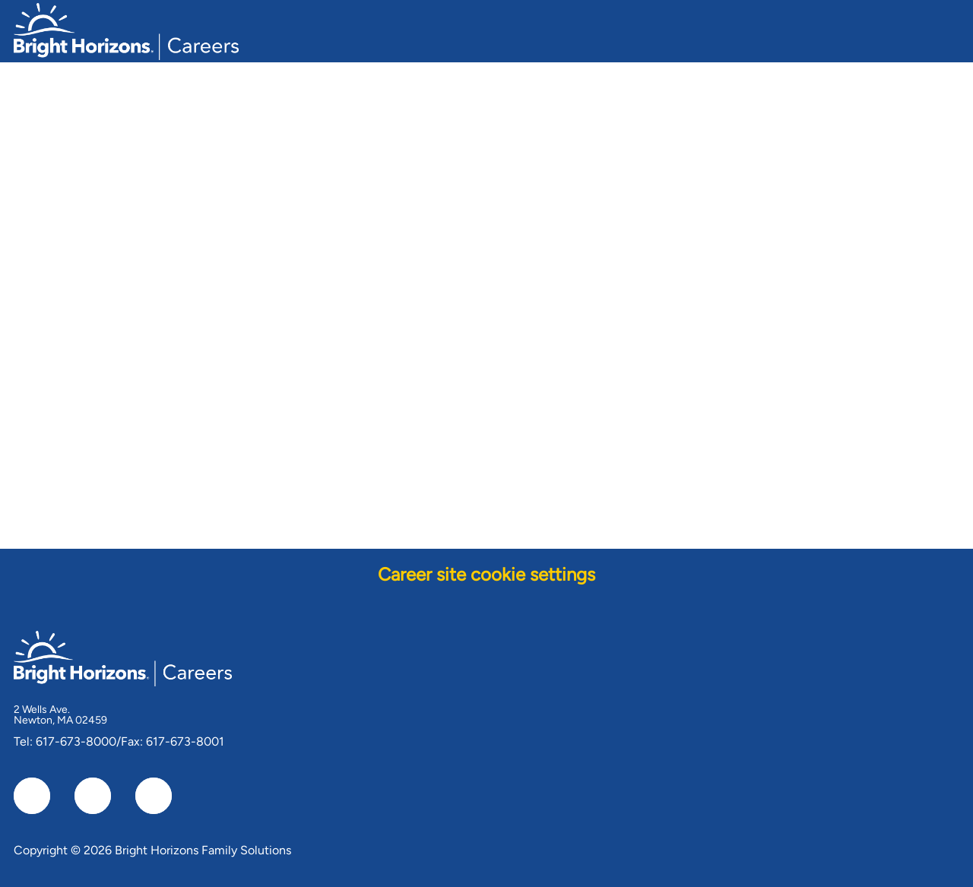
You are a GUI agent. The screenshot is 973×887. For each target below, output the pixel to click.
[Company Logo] (126, 29)
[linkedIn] (92, 796)
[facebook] (32, 796)
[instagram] (153, 796)
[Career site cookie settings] (486, 574)
